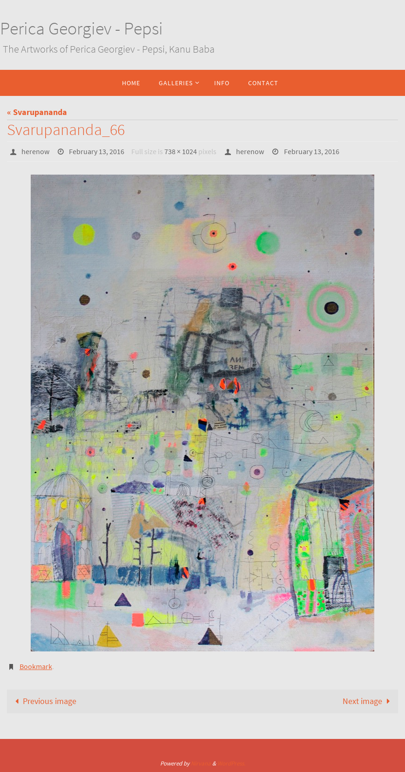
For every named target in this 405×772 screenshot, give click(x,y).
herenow (35, 151)
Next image (368, 701)
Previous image (43, 701)
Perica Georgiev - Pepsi (81, 28)
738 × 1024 (180, 151)
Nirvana (201, 763)
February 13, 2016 (96, 151)
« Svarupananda (37, 112)
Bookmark (36, 666)
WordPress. (231, 763)
